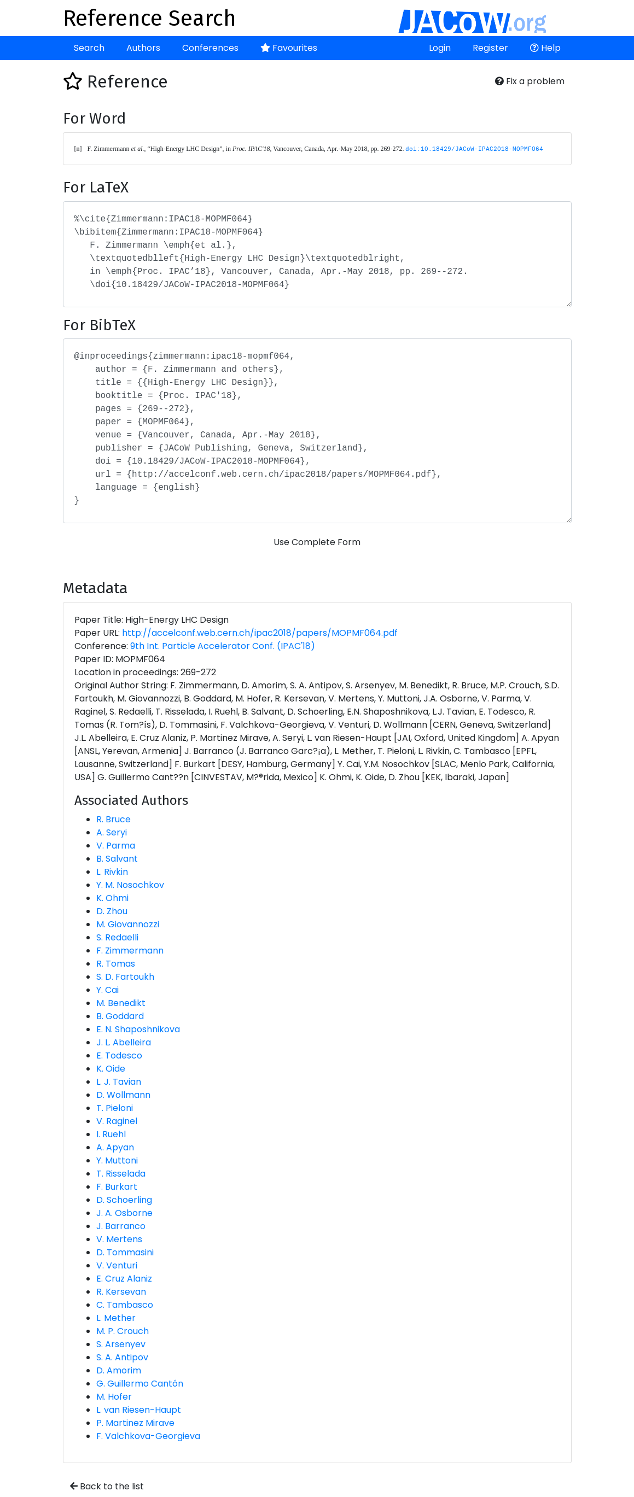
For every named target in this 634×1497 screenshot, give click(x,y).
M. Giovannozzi (127, 924)
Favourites (288, 48)
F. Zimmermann (130, 950)
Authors (143, 48)
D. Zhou (111, 911)
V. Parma (115, 845)
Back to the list (107, 1486)
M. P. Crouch (122, 1331)
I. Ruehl (111, 1134)
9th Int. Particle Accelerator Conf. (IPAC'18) (222, 646)
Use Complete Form (317, 542)
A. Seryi (111, 832)
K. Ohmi (112, 898)
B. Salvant (117, 858)
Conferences (210, 48)
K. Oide (110, 1068)
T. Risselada (121, 1173)
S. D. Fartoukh (125, 976)
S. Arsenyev (121, 1344)
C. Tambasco (124, 1305)
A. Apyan (115, 1147)
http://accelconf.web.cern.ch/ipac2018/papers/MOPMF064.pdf (260, 633)
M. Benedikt (121, 1003)
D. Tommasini (125, 1252)
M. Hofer (114, 1396)
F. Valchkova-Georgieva (148, 1436)
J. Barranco (121, 1226)
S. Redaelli (117, 937)
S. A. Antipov (122, 1357)
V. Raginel (116, 1121)
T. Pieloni (114, 1108)
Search (89, 48)
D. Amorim (118, 1370)
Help (545, 48)
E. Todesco (119, 1055)
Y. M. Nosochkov (130, 885)
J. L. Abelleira (123, 1042)
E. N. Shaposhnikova (138, 1029)
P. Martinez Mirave (135, 1423)
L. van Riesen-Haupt (138, 1410)
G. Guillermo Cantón (139, 1383)
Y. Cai (107, 990)
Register (490, 48)
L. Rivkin (112, 872)
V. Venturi (116, 1265)
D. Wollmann (123, 1095)
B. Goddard (120, 1016)
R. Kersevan (121, 1291)
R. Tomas (115, 963)
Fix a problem (530, 81)
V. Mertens (119, 1239)
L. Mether (116, 1318)
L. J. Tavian (118, 1081)
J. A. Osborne (124, 1213)
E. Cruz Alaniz (124, 1278)
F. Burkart (116, 1186)
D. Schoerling (124, 1200)
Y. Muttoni (117, 1160)
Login (440, 48)
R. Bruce (113, 819)
